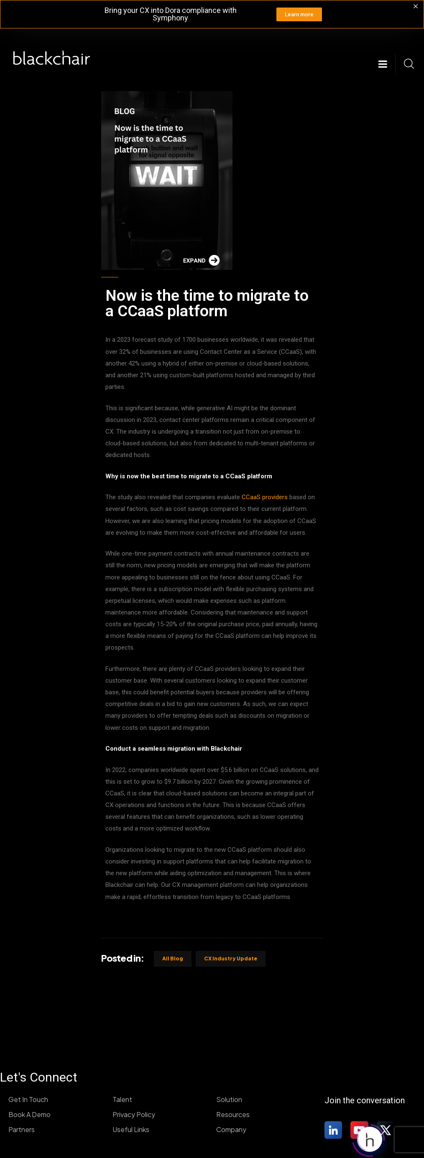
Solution (229, 1099)
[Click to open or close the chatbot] (369, 1138)
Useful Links (130, 1129)
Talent (122, 1099)
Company (231, 1129)
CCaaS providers (265, 497)
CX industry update (230, 958)
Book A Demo (29, 1114)
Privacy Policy (133, 1114)
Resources (233, 1114)
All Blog (172, 958)
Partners (21, 1129)
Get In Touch (28, 1099)
